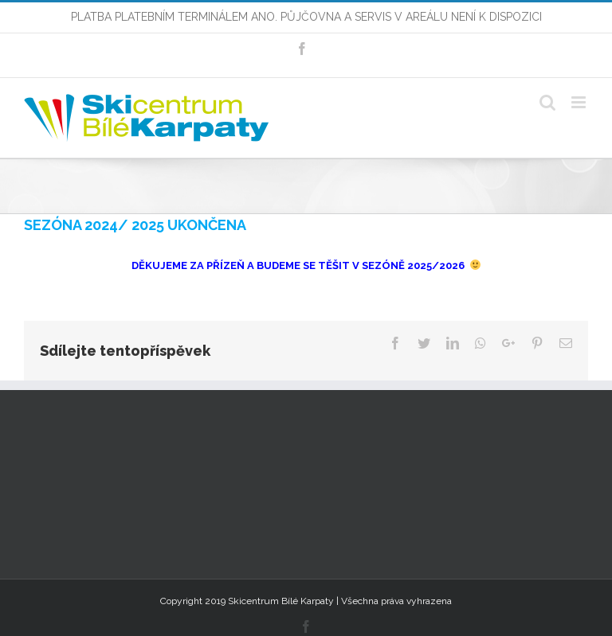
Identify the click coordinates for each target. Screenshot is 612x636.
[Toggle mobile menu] (579, 102)
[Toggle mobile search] (547, 102)
